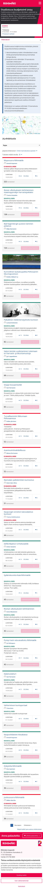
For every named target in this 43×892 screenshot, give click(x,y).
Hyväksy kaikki (21, 875)
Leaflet (29, 133)
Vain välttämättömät (21, 881)
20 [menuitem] (19, 154)
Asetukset (21, 886)
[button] (16, 130)
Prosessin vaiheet (8, 34)
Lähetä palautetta (32, 836)
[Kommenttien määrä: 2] (36, 176)
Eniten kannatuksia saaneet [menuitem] (26, 151)
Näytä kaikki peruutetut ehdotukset (29, 829)
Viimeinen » (28, 825)
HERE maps (37, 133)
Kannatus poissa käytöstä (30, 214)
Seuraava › (18, 825)
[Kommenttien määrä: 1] (36, 593)
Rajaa (21, 145)
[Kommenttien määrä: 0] (36, 208)
